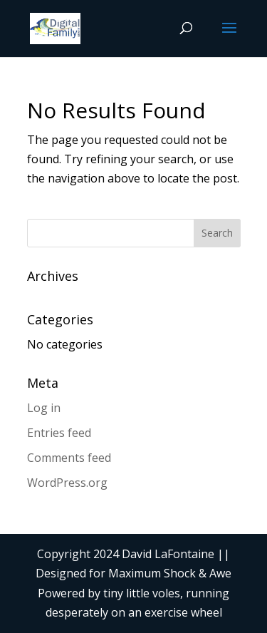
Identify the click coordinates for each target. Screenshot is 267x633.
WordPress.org (67, 482)
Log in (44, 408)
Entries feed (59, 433)
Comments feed (69, 457)
